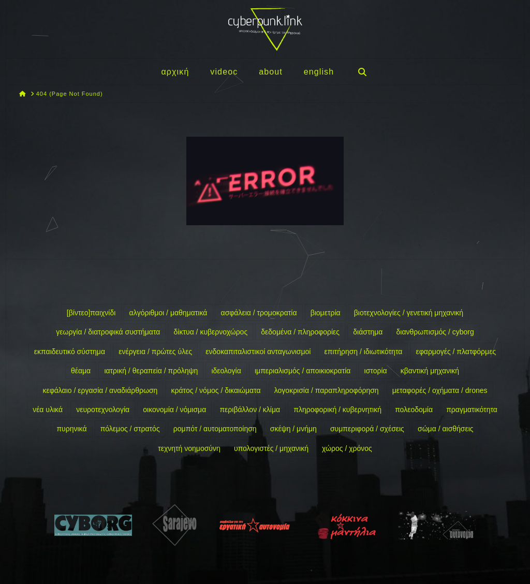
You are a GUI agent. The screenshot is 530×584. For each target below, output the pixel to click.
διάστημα (367, 332)
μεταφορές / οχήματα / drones (440, 390)
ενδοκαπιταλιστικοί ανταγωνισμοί (258, 351)
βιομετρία (326, 313)
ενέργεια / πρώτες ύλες (155, 351)
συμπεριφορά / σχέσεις (367, 429)
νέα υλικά (48, 409)
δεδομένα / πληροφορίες (300, 332)
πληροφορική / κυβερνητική (337, 409)
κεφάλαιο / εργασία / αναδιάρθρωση (99, 390)
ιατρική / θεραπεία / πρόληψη (151, 371)
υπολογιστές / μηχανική (271, 448)
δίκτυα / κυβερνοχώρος (211, 332)
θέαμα (81, 371)
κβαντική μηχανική (430, 371)
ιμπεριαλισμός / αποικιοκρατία (302, 371)
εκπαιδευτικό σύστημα (69, 351)
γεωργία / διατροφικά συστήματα (108, 332)
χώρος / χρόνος (347, 448)
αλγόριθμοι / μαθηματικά (168, 313)
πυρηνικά (71, 429)
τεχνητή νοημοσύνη (189, 448)
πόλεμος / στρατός (130, 429)
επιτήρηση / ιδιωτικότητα (364, 351)
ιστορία (375, 371)
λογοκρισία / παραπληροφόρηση (326, 390)
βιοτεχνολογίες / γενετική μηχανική (408, 313)
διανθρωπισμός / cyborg (435, 332)
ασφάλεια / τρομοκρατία (259, 313)
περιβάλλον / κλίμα (249, 409)
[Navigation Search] (361, 71)
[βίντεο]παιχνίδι (91, 313)
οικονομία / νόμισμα (174, 409)
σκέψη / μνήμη (293, 429)
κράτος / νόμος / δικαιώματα (216, 390)
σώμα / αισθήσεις (446, 429)
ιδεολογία (226, 371)
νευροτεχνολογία (102, 409)
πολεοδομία (414, 409)
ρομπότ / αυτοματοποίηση (215, 429)
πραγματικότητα (471, 409)
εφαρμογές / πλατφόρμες (456, 351)
